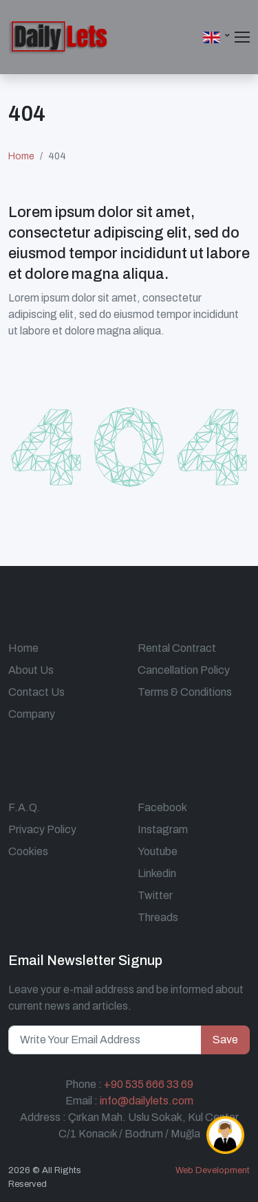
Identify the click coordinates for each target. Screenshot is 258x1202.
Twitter (155, 895)
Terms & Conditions (185, 692)
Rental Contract (177, 648)
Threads (158, 917)
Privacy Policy (42, 829)
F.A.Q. (24, 807)
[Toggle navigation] (242, 37)
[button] (217, 37)
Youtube (158, 851)
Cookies (28, 851)
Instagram (163, 829)
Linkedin (157, 873)
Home (21, 156)
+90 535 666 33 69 (148, 1084)
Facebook (162, 807)
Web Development (212, 1170)
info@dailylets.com (146, 1101)
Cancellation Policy (184, 670)
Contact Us (36, 692)
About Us (31, 670)
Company (31, 714)
